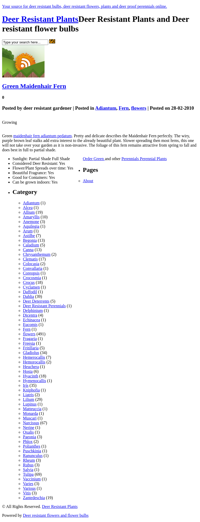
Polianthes (31, 446)
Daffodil (30, 292)
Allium (29, 212)
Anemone (31, 221)
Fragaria (30, 338)
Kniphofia (31, 390)
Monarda (30, 413)
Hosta (28, 371)
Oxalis (28, 432)
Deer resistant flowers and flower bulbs (56, 515)
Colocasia (31, 264)
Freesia (29, 343)
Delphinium (33, 310)
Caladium (31, 245)
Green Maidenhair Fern (34, 86)
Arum (28, 231)
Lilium (28, 399)
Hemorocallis (34, 362)
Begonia (30, 240)
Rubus (28, 465)
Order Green (94, 158)
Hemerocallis (34, 357)
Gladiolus (31, 352)
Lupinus (29, 404)
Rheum (29, 460)
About (88, 181)
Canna (28, 249)
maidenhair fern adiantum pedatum (42, 136)
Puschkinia (32, 451)
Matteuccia (32, 409)
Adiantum (105, 108)
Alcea (28, 207)
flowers (138, 108)
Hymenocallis (34, 381)
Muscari (29, 418)
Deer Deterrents (36, 301)
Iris (25, 385)
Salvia (28, 469)
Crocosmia (32, 278)
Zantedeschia (34, 497)
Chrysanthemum (37, 254)
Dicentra (30, 315)
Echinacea (31, 320)
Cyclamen (31, 287)
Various (29, 488)
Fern (124, 108)
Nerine (28, 427)
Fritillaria (31, 348)
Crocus (29, 282)
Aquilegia (31, 226)
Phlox (28, 441)
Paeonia (29, 437)
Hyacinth (30, 376)
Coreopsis (31, 273)
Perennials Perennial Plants (144, 158)
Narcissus (31, 423)
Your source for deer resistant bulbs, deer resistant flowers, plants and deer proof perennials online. (84, 6)
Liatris (28, 395)
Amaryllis (31, 217)
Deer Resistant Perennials (44, 306)
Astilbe (29, 235)
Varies (28, 483)
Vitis (27, 493)
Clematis (30, 259)
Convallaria (32, 268)
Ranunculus (33, 455)
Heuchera (31, 366)
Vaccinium (32, 479)
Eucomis (30, 324)
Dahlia (28, 296)
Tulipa (28, 474)
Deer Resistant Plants (40, 19)
